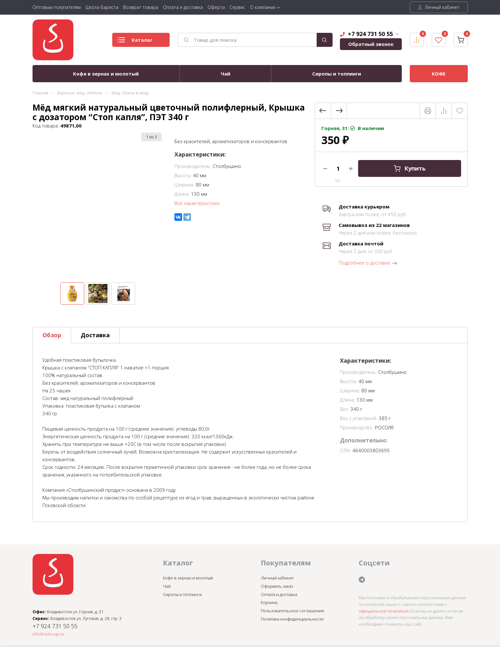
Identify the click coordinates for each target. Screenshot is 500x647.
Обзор (51, 335)
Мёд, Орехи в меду (130, 93)
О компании (263, 7)
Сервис (237, 7)
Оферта (216, 7)
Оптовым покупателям (57, 7)
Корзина (269, 602)
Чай (225, 73)
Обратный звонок (370, 44)
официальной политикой (383, 611)
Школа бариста (101, 7)
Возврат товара (140, 7)
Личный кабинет (439, 7)
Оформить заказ (277, 586)
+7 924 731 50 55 (369, 34)
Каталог (134, 42)
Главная (40, 93)
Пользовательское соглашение (292, 611)
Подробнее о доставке (368, 262)
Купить (409, 168)
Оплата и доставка (183, 7)
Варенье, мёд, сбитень (80, 93)
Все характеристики (196, 203)
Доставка (95, 335)
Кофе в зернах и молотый (106, 73)
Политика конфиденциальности (292, 619)
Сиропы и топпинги (336, 73)
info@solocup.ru (48, 634)
